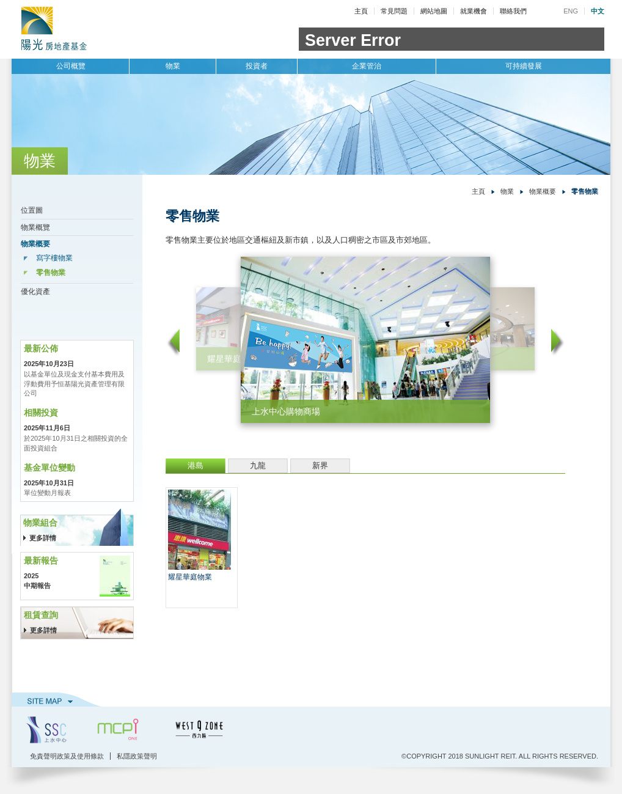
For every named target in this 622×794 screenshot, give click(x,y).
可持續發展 (523, 66)
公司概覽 (71, 66)
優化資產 (35, 291)
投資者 (257, 66)
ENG (570, 11)
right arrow (558, 342)
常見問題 (394, 11)
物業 (173, 66)
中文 (597, 11)
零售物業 (50, 272)
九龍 (258, 465)
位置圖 (32, 210)
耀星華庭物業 (190, 577)
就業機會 (473, 11)
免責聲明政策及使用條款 (67, 756)
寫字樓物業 (54, 258)
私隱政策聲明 (137, 756)
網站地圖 (433, 11)
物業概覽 (35, 227)
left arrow (173, 342)
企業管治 (366, 66)
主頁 (361, 11)
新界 (320, 465)
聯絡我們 (513, 11)
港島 (195, 465)
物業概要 (35, 244)
